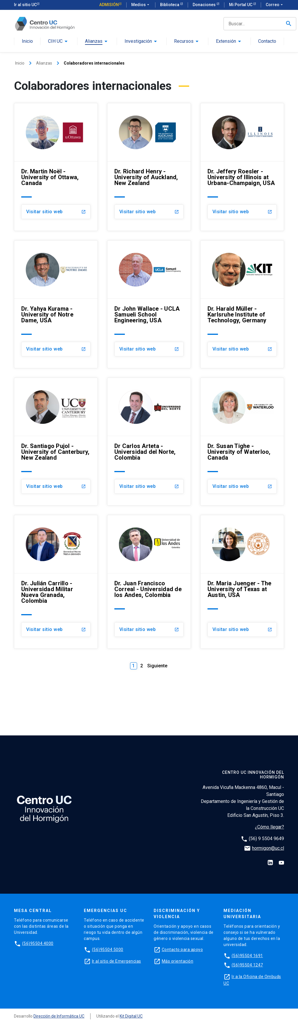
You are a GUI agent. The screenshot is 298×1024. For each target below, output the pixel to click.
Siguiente (157, 666)
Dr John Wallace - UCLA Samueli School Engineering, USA (147, 314)
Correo (275, 5)
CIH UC (55, 41)
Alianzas (93, 41)
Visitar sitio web (44, 211)
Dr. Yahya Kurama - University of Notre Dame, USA (47, 314)
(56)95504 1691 (247, 955)
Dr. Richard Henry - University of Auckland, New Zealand (146, 177)
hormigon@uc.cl (268, 848)
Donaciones (205, 4)
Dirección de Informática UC (58, 1016)
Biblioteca (170, 4)
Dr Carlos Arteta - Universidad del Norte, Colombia (145, 452)
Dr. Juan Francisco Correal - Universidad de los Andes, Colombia (148, 589)
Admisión (109, 4)
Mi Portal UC (241, 4)
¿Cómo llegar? (269, 827)
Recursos (184, 41)
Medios (140, 5)
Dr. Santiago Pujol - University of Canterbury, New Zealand (55, 452)
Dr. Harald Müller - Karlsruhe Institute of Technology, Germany (237, 314)
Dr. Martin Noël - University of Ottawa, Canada (50, 177)
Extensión (226, 41)
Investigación (138, 41)
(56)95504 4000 (38, 943)
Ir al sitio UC (25, 4)
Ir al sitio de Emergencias (116, 961)
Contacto (267, 41)
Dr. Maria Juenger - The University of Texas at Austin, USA (239, 589)
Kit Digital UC (131, 1016)
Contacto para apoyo (182, 949)
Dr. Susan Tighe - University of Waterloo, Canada (239, 452)
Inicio (27, 41)
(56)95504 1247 (247, 965)
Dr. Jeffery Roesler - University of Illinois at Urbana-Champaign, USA (241, 177)
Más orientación (178, 961)
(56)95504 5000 (107, 949)
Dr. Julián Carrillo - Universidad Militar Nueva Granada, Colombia (47, 592)
